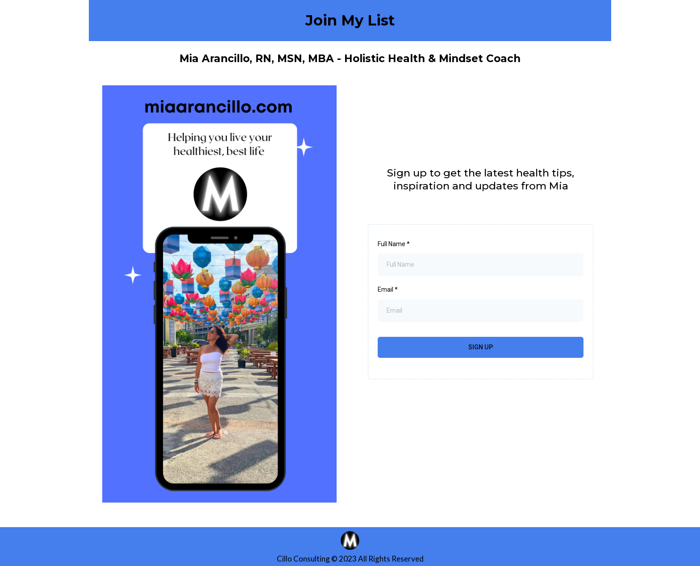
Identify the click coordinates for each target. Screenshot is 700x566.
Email (388, 289)
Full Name (394, 243)
